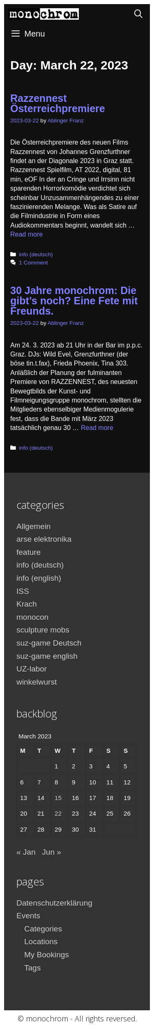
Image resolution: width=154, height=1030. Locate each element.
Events (28, 915)
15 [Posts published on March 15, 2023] (58, 797)
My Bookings (46, 954)
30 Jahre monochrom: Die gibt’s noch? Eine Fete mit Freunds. (74, 301)
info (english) (38, 578)
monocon (32, 617)
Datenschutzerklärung (54, 903)
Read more (26, 234)
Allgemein (33, 526)
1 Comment (33, 263)
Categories (43, 928)
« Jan (25, 852)
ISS (22, 591)
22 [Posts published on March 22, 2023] (58, 813)
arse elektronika (43, 539)
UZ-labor (31, 668)
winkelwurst (36, 682)
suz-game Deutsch (48, 643)
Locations (40, 941)
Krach (26, 604)
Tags (32, 967)
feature (28, 552)
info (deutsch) (36, 254)
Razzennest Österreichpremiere (57, 103)
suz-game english (47, 656)
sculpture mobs (42, 629)
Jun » (51, 852)
